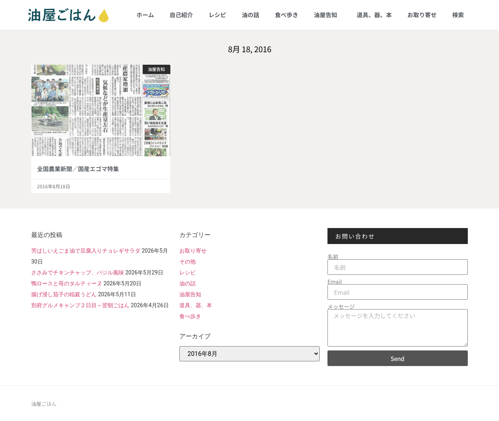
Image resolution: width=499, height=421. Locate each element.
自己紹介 (181, 15)
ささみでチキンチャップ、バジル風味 (77, 272)
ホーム (145, 15)
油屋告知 (327, 15)
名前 (332, 256)
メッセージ (341, 306)
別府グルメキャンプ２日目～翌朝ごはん (80, 305)
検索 (458, 15)
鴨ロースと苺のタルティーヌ (66, 283)
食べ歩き (286, 15)
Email (334, 281)
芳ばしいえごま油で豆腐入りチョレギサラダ (85, 251)
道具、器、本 (374, 15)
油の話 (250, 15)
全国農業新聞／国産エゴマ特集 (78, 169)
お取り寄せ (422, 15)
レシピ (217, 15)
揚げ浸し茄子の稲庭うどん (64, 294)
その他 (187, 261)
